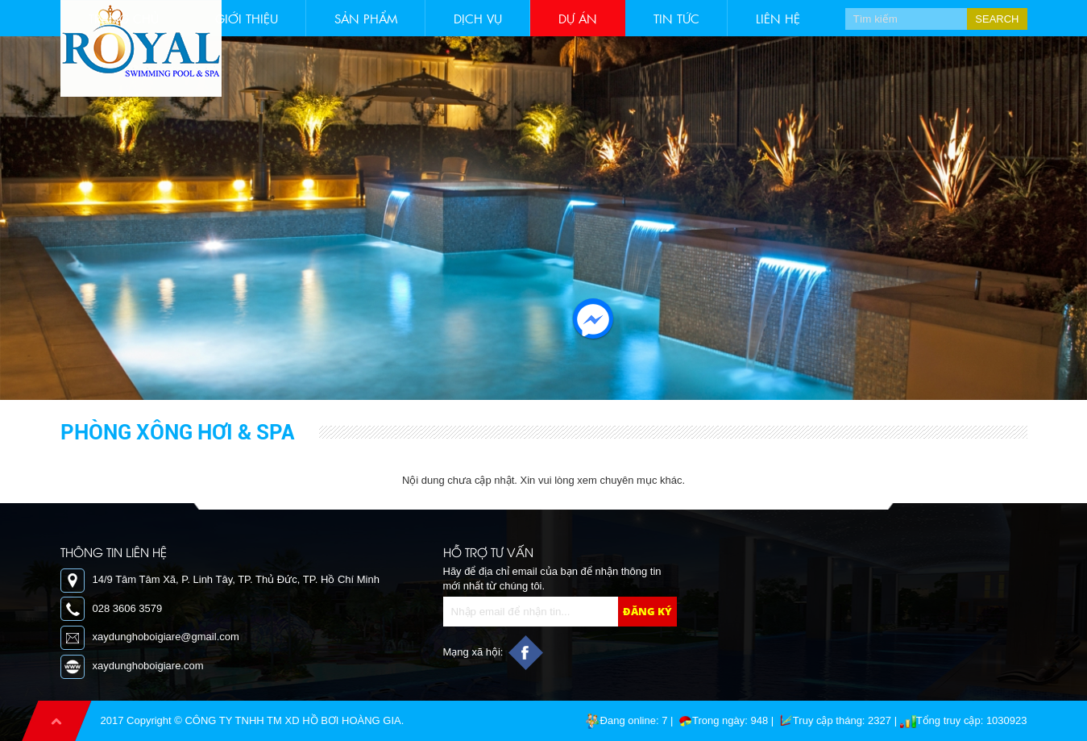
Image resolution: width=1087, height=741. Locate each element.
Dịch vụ (478, 18)
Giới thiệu (246, 18)
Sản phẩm (365, 18)
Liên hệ (778, 18)
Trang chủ (124, 18)
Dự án (577, 18)
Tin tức (676, 18)
